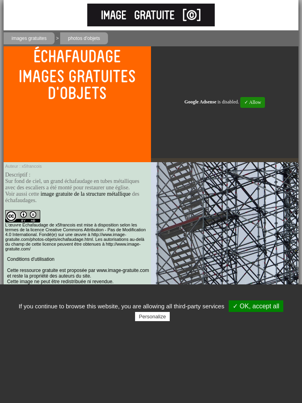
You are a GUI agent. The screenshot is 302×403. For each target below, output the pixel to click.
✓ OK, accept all (256, 306)
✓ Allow (252, 102)
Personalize (152, 317)
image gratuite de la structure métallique (86, 194)
